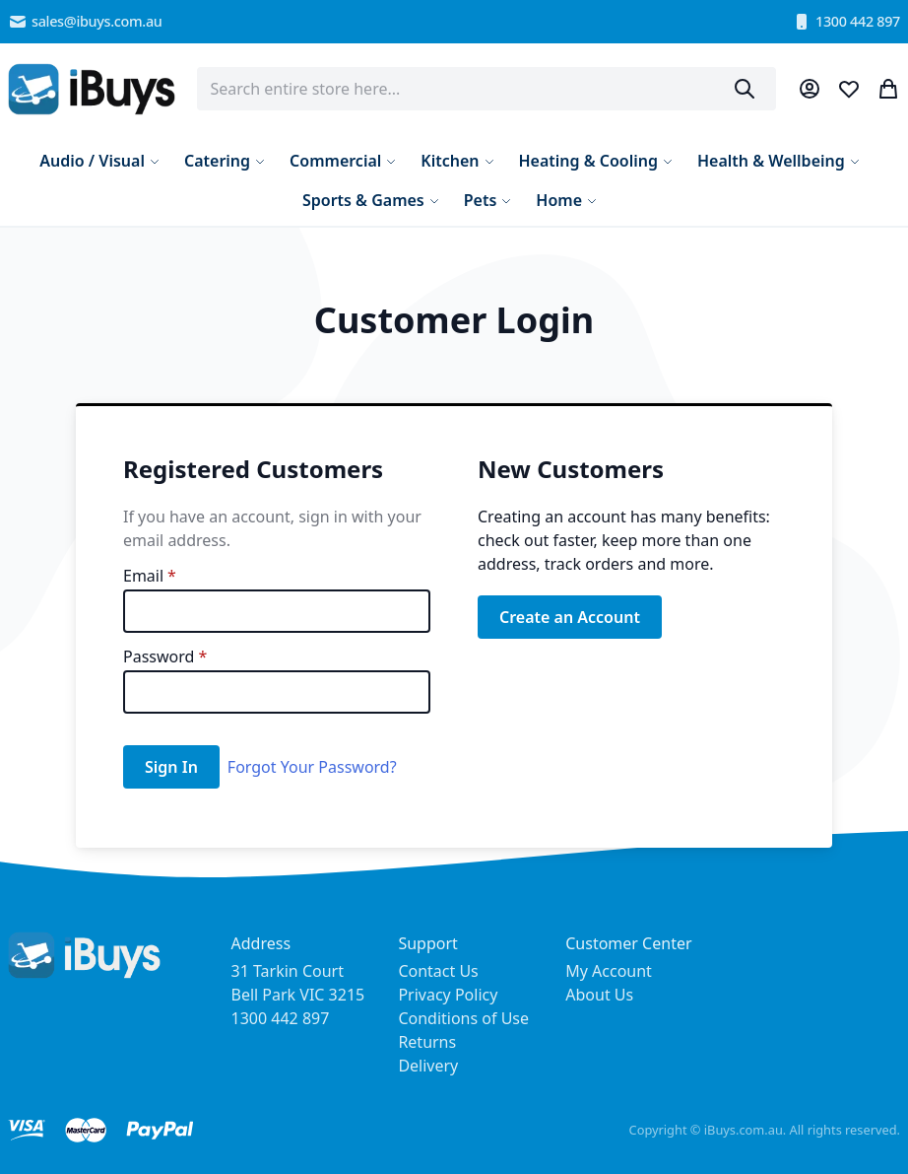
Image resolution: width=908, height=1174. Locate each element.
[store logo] (91, 89)
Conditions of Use (463, 1018)
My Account (608, 971)
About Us (599, 994)
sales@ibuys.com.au (85, 22)
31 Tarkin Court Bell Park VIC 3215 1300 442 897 (298, 994)
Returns (427, 1042)
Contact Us (438, 971)
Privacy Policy (447, 994)
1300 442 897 (846, 22)
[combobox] (487, 88)
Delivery (428, 1065)
